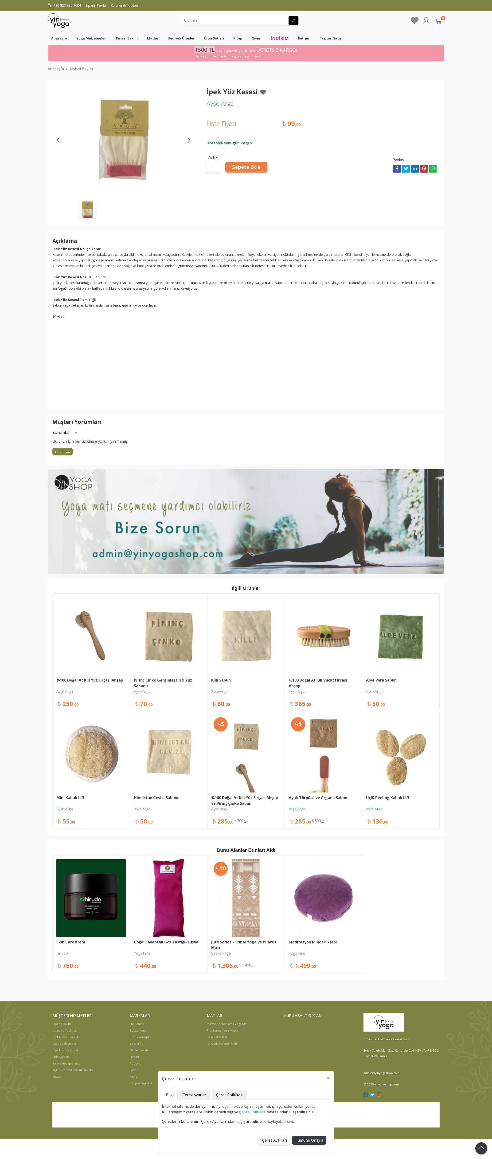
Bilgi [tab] (170, 1094)
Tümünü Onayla (309, 1140)
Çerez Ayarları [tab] (195, 1094)
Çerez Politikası (252, 1112)
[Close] (328, 1077)
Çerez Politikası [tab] (229, 1094)
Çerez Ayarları (274, 1140)
